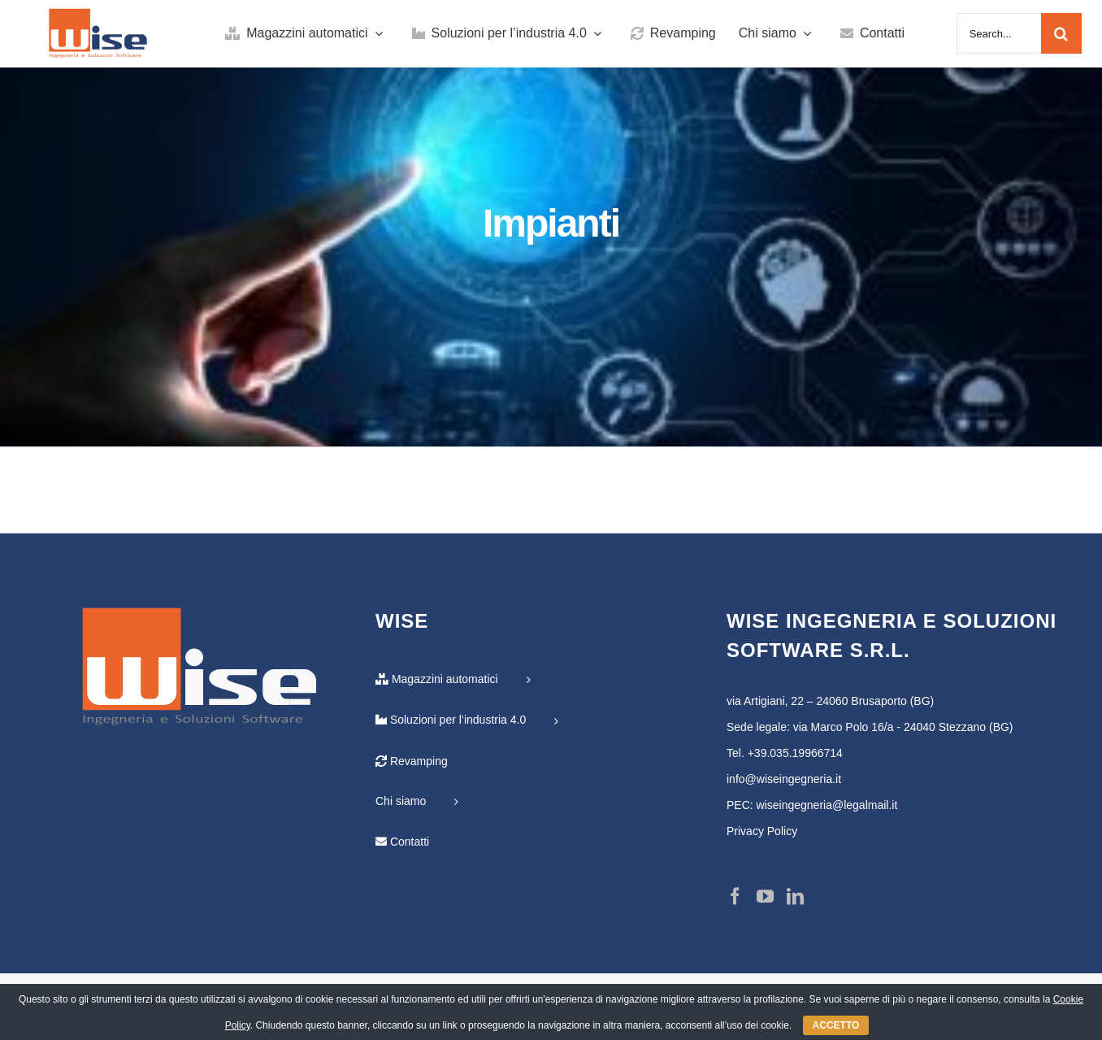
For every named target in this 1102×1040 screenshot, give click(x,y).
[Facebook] (735, 896)
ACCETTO (836, 1025)
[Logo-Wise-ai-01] (98, 15)
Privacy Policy (762, 831)
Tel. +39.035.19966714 (785, 752)
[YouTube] (765, 896)
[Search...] (999, 33)
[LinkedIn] (795, 896)
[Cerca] (1061, 33)
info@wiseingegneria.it (784, 778)
